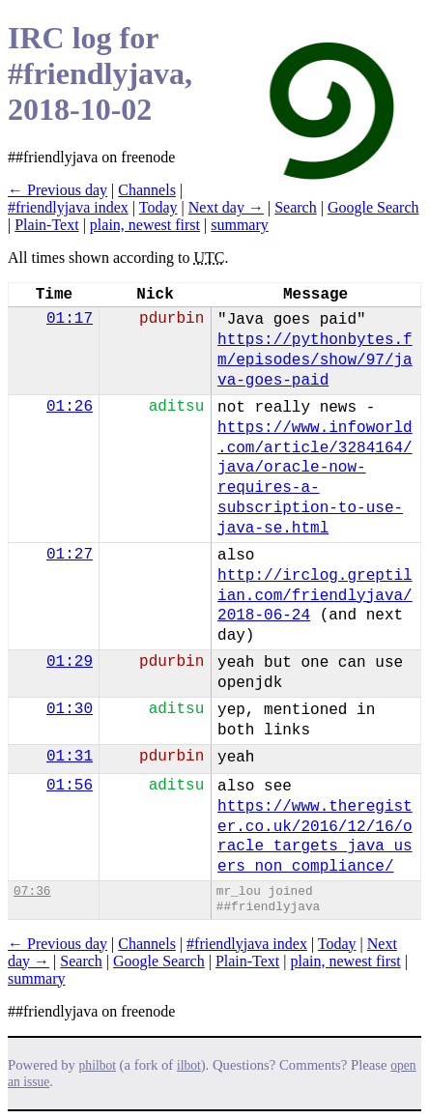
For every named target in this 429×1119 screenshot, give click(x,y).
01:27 (69, 554)
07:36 (32, 891)
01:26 (69, 407)
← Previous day (57, 190)
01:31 (69, 756)
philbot (97, 1065)
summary (240, 224)
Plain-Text (46, 224)
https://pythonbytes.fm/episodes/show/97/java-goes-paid (315, 360)
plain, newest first (145, 224)
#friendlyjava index (68, 207)
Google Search (373, 207)
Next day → (226, 207)
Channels (147, 190)
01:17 (69, 319)
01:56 (69, 785)
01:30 (69, 709)
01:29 (69, 662)
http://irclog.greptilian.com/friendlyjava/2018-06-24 (315, 596)
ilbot (189, 1065)
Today (158, 207)
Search (295, 207)
